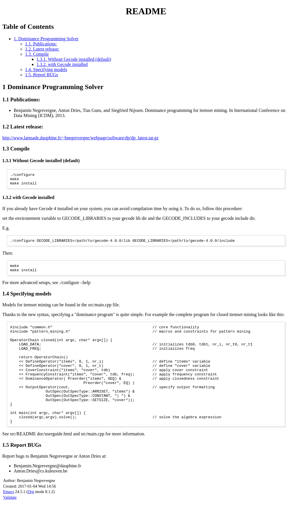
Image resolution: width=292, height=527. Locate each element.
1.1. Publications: (41, 43)
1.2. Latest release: (42, 49)
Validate (10, 522)
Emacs (8, 516)
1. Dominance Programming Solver (46, 38)
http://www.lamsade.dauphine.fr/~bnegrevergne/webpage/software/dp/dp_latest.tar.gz (80, 137)
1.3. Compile (37, 54)
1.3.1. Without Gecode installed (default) (73, 59)
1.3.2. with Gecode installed (62, 64)
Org (31, 516)
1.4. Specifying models (46, 69)
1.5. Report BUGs (41, 74)
